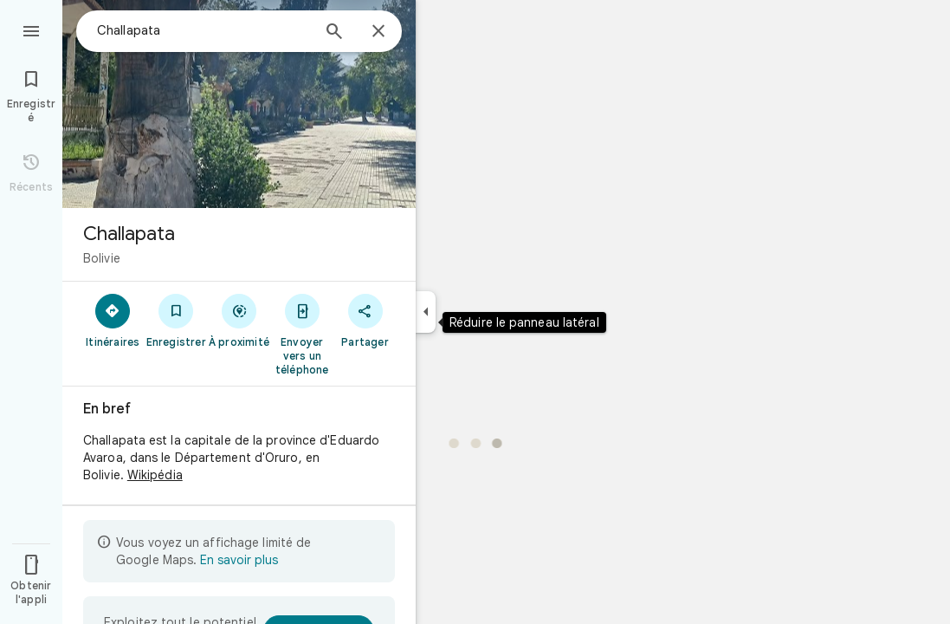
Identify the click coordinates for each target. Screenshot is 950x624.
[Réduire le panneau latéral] (426, 312)
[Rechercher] (334, 32)
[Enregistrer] (176, 319)
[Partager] (365, 319)
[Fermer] (378, 32)
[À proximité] (239, 319)
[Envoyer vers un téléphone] (301, 333)
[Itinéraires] (113, 319)
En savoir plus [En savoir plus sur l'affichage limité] (239, 560)
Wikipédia (155, 475)
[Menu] (31, 29)
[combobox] (203, 30)
